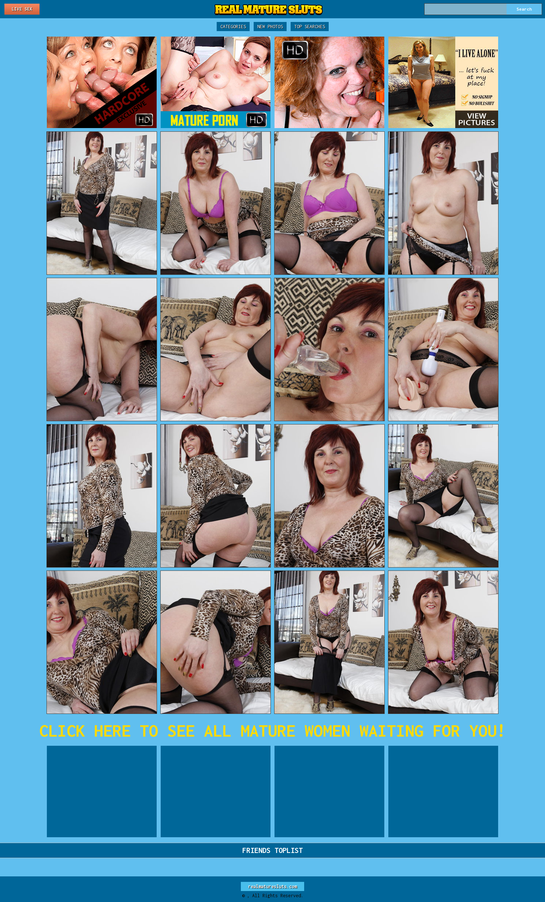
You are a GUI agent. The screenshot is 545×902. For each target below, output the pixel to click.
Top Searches (309, 26)
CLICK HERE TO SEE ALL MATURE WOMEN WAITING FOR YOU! (272, 730)
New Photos (270, 26)
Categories (233, 26)
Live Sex (22, 9)
